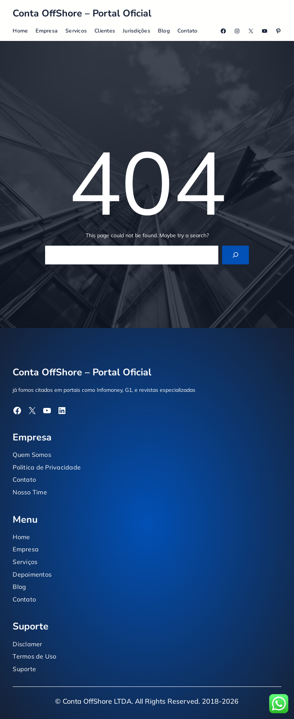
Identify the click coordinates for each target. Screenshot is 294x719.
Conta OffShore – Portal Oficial (82, 13)
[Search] (235, 255)
